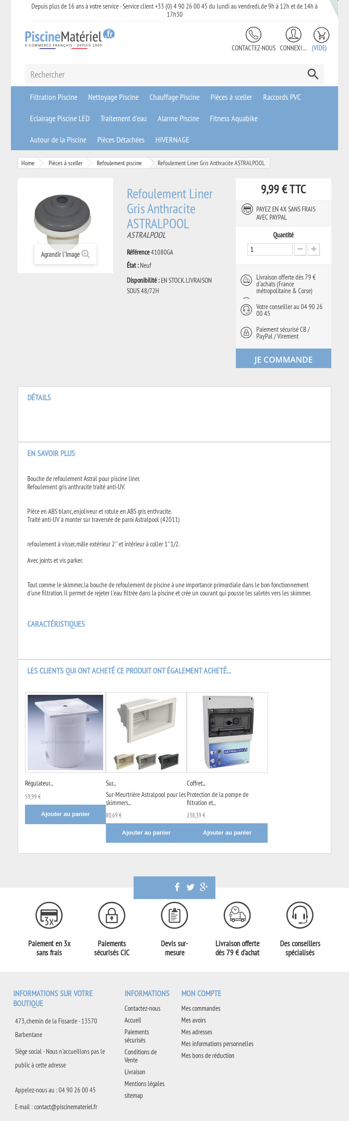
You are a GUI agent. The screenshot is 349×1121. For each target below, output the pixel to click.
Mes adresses (196, 1032)
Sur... (111, 783)
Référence (138, 252)
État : (133, 265)
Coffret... (196, 783)
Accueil (133, 1020)
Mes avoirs (193, 1020)
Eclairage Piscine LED (60, 118)
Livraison (135, 1071)
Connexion (293, 48)
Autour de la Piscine (58, 139)
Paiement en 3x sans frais (49, 948)
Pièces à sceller (231, 97)
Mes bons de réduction (207, 1055)
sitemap (134, 1095)
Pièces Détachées (121, 139)
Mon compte (201, 993)
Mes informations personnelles (217, 1043)
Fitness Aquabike (234, 118)
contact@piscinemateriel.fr (65, 1106)
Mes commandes (200, 1008)
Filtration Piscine (53, 97)
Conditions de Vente (141, 1055)
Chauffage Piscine (174, 97)
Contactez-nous (253, 48)
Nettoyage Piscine (113, 97)
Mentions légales (145, 1083)
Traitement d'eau (123, 118)
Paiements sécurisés (137, 1036)
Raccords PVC (282, 97)
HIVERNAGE (172, 139)
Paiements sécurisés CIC (112, 948)
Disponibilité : (143, 280)
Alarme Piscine (178, 118)
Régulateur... (39, 783)
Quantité (283, 235)
